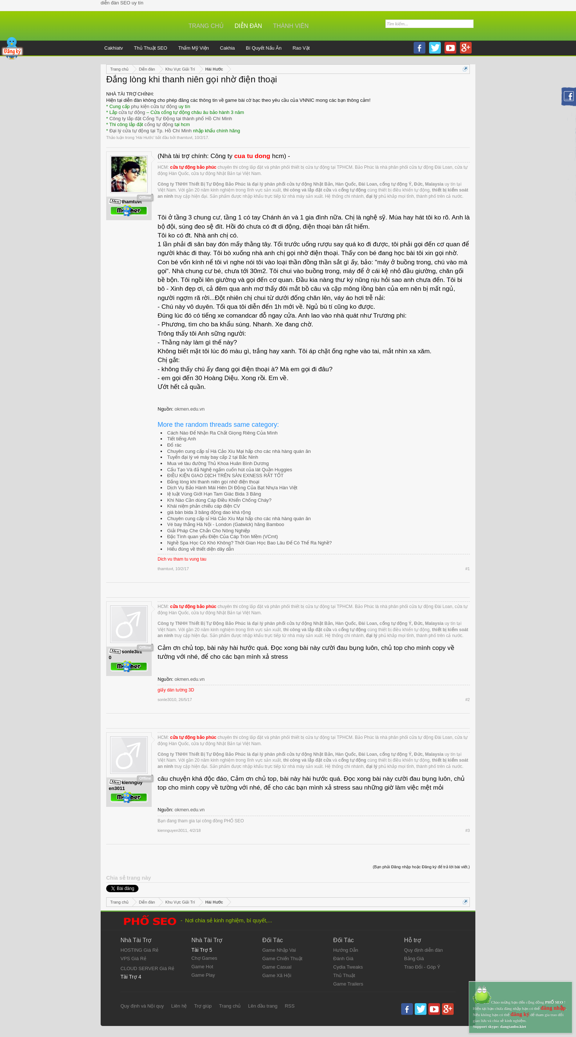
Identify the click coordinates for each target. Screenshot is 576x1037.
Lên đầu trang (262, 1006)
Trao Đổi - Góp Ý (422, 967)
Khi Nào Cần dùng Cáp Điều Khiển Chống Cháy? (219, 500)
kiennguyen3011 (172, 830)
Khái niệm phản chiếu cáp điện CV (203, 506)
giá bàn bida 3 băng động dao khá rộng (209, 512)
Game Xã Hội (276, 975)
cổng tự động (158, 124)
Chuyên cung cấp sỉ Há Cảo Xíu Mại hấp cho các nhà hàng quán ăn (239, 451)
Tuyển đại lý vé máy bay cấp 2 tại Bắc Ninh (212, 457)
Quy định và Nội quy (142, 1006)
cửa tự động (132, 112)
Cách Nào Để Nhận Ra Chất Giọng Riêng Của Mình (222, 433)
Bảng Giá (414, 958)
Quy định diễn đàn (423, 950)
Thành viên (291, 26)
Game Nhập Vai (279, 950)
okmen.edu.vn (189, 409)
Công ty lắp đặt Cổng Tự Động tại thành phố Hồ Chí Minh (170, 118)
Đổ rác (174, 445)
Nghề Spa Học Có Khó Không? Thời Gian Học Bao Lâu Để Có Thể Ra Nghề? (249, 543)
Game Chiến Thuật (282, 958)
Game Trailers (348, 984)
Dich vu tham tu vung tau (182, 559)
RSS (290, 1006)
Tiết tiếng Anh (181, 438)
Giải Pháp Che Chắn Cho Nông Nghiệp (208, 530)
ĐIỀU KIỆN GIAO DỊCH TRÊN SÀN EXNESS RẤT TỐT (225, 475)
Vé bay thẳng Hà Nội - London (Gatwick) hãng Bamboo (225, 524)
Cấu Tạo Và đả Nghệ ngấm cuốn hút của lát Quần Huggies (229, 469)
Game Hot (202, 966)
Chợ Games (204, 958)
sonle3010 (167, 699)
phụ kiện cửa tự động (154, 106)
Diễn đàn (248, 26)
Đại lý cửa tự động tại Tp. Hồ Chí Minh (150, 130)
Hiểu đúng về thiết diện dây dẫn (200, 549)
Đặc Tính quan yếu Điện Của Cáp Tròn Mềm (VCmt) (222, 536)
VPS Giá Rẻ (133, 958)
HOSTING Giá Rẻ (139, 950)
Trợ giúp (203, 1006)
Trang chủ (206, 26)
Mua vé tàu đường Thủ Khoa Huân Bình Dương (218, 463)
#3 (467, 830)
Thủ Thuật (344, 975)
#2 (467, 699)
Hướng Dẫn (345, 950)
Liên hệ (179, 1006)
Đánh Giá (343, 958)
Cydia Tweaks (348, 967)
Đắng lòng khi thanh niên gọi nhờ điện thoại (213, 481)
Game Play (203, 975)
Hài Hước (145, 137)
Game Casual (276, 967)
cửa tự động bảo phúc (193, 167)
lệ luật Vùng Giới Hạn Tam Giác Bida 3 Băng (214, 494)
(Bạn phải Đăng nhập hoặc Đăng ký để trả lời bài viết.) (421, 867)
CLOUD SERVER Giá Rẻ (147, 968)
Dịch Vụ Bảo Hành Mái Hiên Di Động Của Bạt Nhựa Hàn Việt (232, 487)
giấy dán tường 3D (176, 690)
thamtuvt (184, 137)
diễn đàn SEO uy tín (122, 3)
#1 (467, 568)
